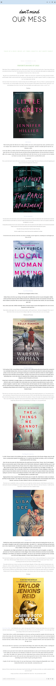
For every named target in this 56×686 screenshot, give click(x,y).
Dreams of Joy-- (28, 540)
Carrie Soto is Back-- (6, 628)
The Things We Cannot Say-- (28, 454)
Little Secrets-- (28, 142)
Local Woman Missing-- (28, 290)
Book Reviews (11, 678)
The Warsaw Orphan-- (28, 368)
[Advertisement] (28, 39)
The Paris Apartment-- (28, 216)
